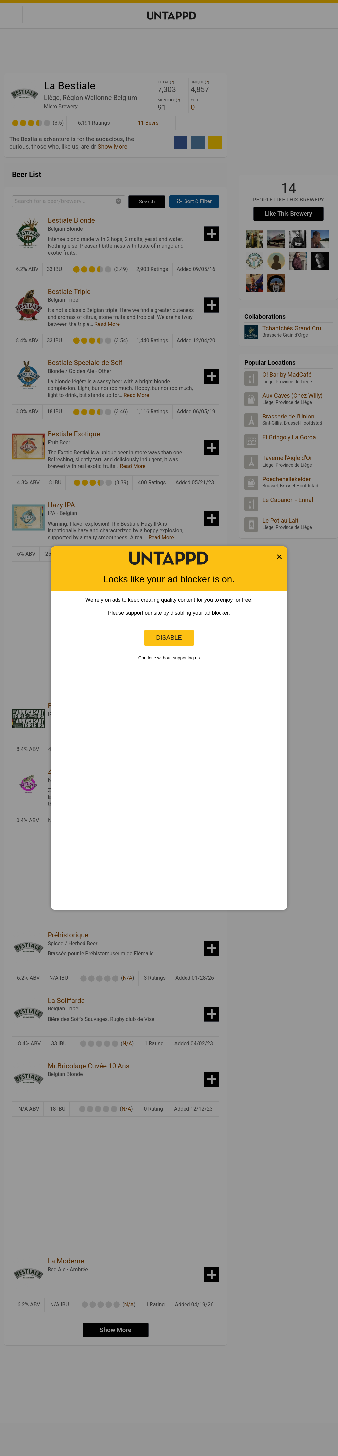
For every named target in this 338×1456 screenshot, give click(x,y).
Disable (169, 637)
